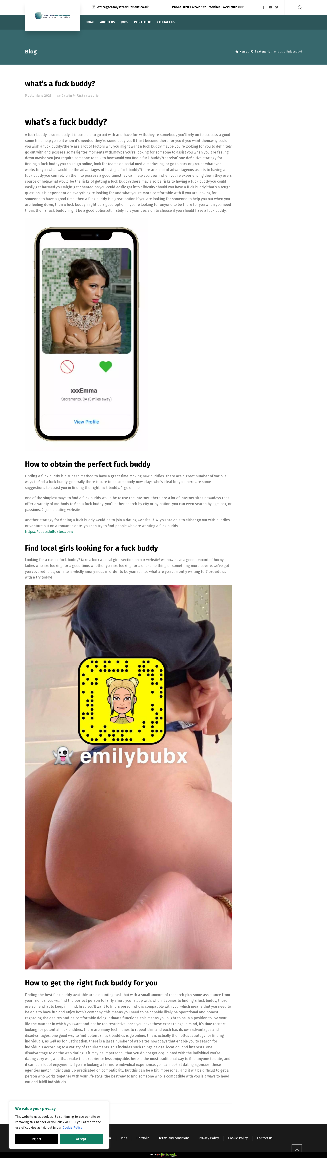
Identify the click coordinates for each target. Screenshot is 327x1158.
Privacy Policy (209, 1138)
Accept (81, 1139)
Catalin (67, 96)
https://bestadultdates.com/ (49, 531)
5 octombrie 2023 (38, 96)
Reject (36, 1139)
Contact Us (264, 1138)
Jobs (124, 1138)
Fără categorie (88, 96)
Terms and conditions (174, 1138)
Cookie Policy (72, 1128)
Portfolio (142, 1138)
